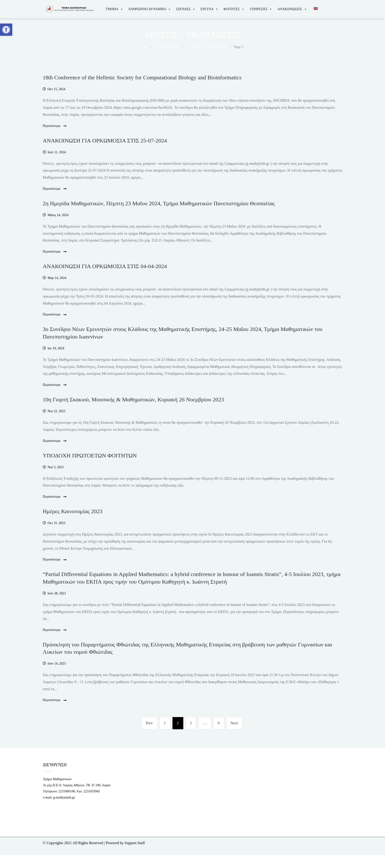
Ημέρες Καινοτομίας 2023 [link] (72, 511)
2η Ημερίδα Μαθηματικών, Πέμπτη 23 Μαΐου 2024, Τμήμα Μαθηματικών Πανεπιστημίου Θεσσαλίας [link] (159, 203)
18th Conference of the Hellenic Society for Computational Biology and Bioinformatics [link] (142, 77)
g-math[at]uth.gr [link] (64, 797)
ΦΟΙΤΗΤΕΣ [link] (233, 9)
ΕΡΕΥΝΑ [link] (209, 9)
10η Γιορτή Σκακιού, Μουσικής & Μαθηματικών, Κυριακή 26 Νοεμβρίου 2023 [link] (133, 399)
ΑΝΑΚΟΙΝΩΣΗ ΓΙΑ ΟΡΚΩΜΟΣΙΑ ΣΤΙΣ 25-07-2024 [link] (105, 140)
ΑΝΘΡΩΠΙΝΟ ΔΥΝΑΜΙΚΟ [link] (149, 9)
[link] (6, 30)
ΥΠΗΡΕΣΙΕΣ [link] (261, 9)
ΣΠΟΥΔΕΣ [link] (185, 9)
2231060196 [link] (67, 791)
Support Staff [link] (135, 843)
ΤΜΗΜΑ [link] (114, 9)
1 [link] (167, 722)
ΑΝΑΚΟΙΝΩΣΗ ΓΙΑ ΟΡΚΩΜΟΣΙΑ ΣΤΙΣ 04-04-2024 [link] (105, 266)
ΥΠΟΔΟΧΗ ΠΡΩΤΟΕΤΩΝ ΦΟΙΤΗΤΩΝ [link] (90, 455)
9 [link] (221, 722)
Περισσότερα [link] (54, 126)
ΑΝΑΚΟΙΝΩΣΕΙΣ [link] (292, 9)
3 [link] (193, 722)
